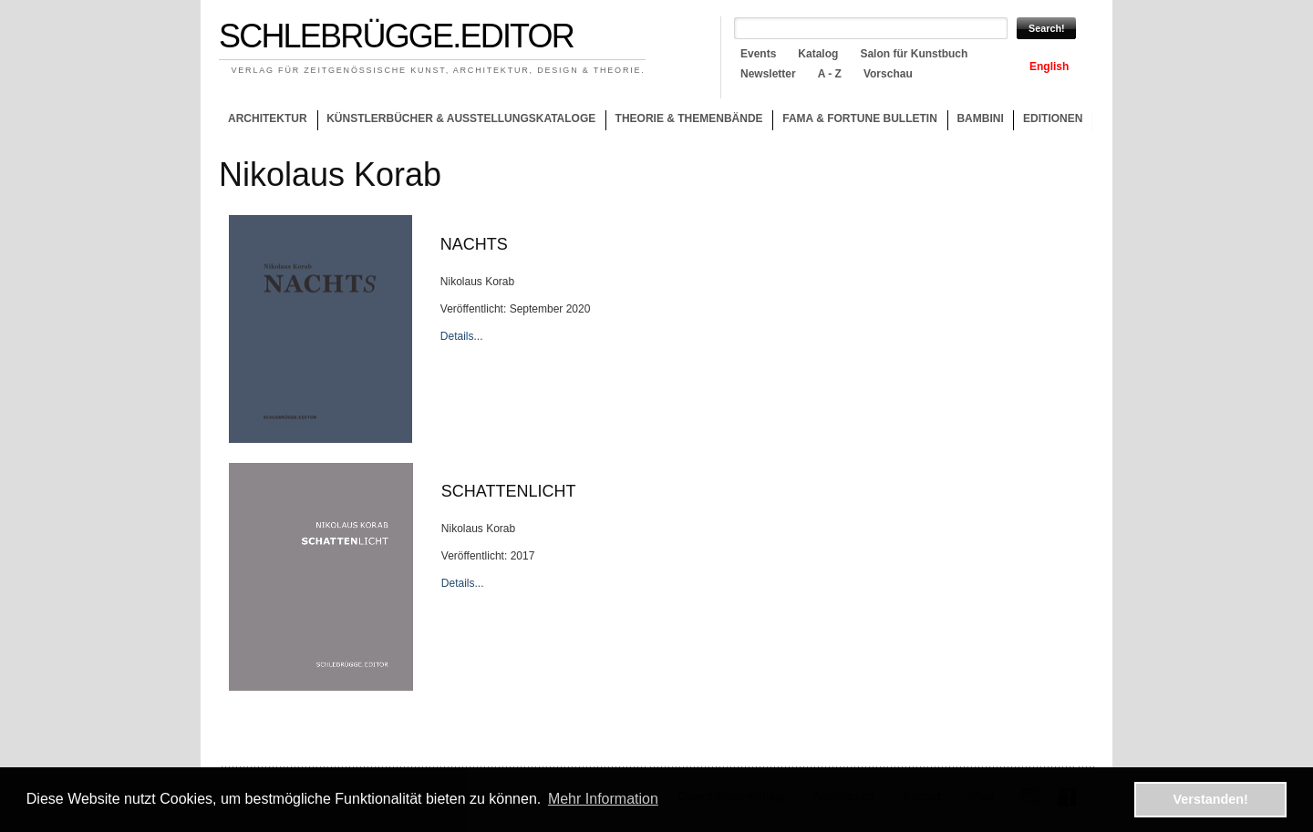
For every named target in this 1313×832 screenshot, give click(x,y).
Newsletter (768, 73)
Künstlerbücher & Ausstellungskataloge (460, 118)
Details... (461, 336)
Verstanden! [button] (1210, 799)
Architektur (267, 118)
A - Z (830, 73)
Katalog (818, 53)
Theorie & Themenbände (684, 121)
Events (758, 53)
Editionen (1052, 118)
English (1049, 66)
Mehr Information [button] (603, 798)
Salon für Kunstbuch (913, 53)
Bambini (979, 118)
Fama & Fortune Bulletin (859, 118)
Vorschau (888, 73)
